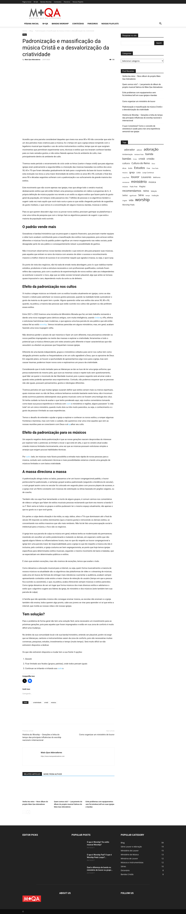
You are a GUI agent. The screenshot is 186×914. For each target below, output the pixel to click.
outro (68, 404)
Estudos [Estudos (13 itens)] (139, 167)
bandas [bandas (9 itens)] (126, 158)
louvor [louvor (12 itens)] (135, 176)
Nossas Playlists (78, 2)
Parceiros (67, 2)
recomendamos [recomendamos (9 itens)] (131, 190)
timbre (98, 317)
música (53, 702)
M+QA (36, 2)
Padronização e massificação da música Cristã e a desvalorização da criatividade (142, 108)
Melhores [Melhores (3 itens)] (156, 177)
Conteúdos (57, 2)
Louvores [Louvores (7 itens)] (146, 177)
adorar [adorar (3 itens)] (139, 150)
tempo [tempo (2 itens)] (148, 195)
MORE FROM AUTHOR (52, 774)
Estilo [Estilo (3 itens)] (130, 168)
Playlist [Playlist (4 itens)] (142, 186)
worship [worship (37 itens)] (142, 199)
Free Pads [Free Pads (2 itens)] (155, 168)
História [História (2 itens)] (125, 173)
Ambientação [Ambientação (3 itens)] (127, 154)
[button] (160, 24)
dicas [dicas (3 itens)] (124, 168)
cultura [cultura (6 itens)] (126, 163)
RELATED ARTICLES (32, 774)
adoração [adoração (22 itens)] (151, 149)
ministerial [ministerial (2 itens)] (125, 182)
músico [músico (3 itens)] (125, 186)
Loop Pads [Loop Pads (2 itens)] (125, 177)
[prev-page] (24, 812)
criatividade (37, 702)
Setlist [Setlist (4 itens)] (125, 195)
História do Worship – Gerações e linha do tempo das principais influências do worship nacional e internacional (41, 737)
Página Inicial (26, 2)
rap (69, 424)
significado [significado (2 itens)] (133, 195)
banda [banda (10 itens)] (149, 154)
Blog (31, 31)
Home (24, 31)
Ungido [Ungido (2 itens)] (124, 200)
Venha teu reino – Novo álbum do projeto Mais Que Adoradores (141, 77)
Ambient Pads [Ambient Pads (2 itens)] (139, 154)
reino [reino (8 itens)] (146, 190)
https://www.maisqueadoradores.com (53, 756)
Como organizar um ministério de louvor (96, 734)
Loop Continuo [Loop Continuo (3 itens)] (148, 172)
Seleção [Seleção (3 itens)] (154, 191)
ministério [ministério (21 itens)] (139, 181)
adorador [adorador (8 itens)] (129, 149)
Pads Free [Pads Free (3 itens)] (133, 186)
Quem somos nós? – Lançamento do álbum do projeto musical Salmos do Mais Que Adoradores (68, 804)
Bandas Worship (46, 2)
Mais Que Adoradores (32, 59)
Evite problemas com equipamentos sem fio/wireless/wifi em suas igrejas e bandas (100, 804)
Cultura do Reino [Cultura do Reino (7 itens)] (141, 163)
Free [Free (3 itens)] (148, 168)
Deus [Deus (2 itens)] (153, 164)
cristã (46, 702)
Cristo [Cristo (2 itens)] (135, 159)
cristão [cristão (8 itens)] (150, 158)
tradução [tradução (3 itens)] (155, 195)
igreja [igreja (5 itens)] (132, 172)
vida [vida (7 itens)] (131, 200)
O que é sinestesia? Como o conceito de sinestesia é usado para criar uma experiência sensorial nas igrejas (141, 129)
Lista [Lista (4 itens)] (138, 172)
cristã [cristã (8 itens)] (142, 158)
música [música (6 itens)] (152, 182)
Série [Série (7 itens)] (141, 195)
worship (43, 324)
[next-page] (28, 812)
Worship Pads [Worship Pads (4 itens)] (128, 204)
